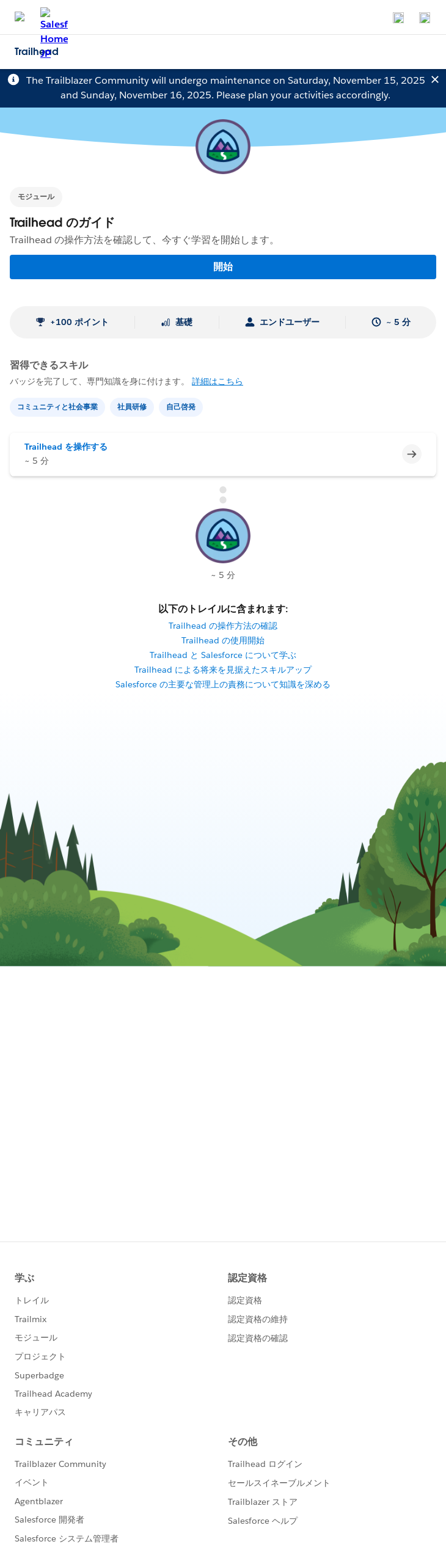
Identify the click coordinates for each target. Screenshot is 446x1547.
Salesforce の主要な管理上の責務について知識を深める (223, 684)
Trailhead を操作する (66, 446)
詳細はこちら (217, 381)
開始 (223, 266)
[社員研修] (133, 406)
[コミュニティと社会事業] (59, 406)
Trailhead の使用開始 (223, 640)
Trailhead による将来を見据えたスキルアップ (223, 669)
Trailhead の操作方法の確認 (223, 625)
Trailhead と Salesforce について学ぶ (223, 654)
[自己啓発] (182, 406)
